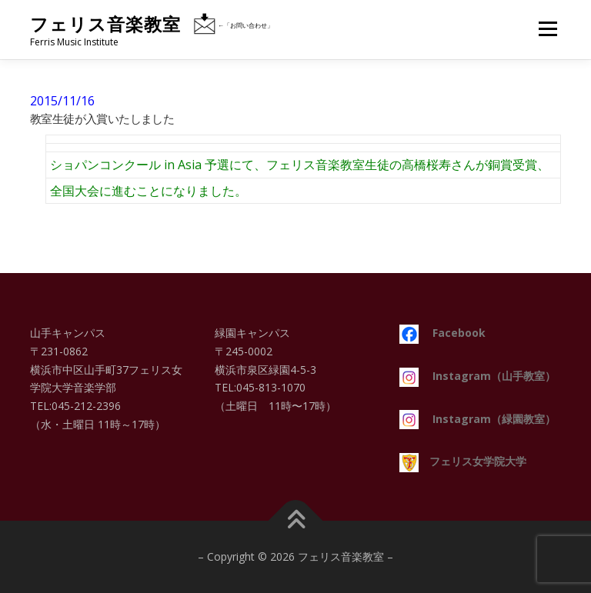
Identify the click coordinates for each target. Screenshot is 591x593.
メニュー (547, 28)
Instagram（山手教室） (477, 375)
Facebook (442, 332)
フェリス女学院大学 (462, 461)
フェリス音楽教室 (105, 24)
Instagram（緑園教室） (477, 418)
